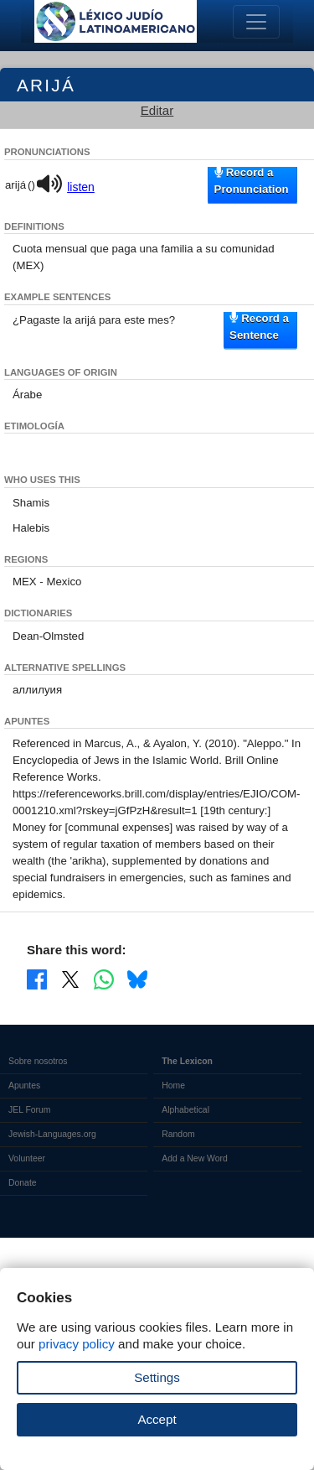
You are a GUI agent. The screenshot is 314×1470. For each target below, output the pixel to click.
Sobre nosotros (38, 1061)
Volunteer (26, 1158)
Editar (157, 110)
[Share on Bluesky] (137, 979)
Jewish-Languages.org (52, 1134)
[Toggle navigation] (256, 22)
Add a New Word (194, 1158)
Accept (156, 1419)
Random (178, 1134)
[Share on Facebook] (37, 979)
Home (173, 1085)
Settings (157, 1377)
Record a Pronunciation (251, 180)
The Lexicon (187, 1061)
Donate (22, 1182)
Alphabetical (185, 1109)
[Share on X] (70, 979)
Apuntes (24, 1085)
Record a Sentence (259, 325)
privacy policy (77, 1344)
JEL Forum (29, 1109)
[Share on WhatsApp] (104, 979)
